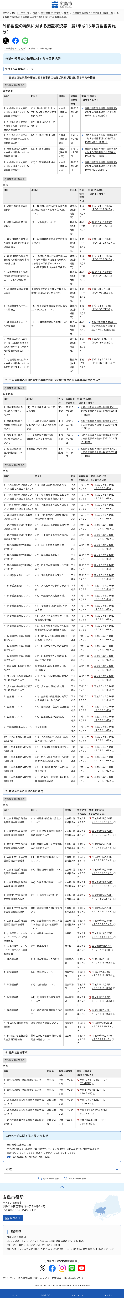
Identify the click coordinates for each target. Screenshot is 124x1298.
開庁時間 (16, 1231)
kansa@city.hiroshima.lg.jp (31, 1157)
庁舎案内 (15, 1218)
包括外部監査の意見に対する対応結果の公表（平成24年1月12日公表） (104, 326)
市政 (35, 13)
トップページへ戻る (77, 1178)
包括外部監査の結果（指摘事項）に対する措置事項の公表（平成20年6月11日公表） (99, 411)
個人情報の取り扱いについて (34, 1278)
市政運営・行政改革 (51, 13)
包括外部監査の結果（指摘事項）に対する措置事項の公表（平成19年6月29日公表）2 (101, 112)
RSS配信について (74, 1278)
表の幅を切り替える (15, 85)
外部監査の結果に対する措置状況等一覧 (92, 13)
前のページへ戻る (51, 1178)
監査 (66, 13)
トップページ (23, 13)
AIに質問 (108, 1295)
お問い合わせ (77, 1295)
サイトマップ (9, 1278)
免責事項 (57, 1278)
